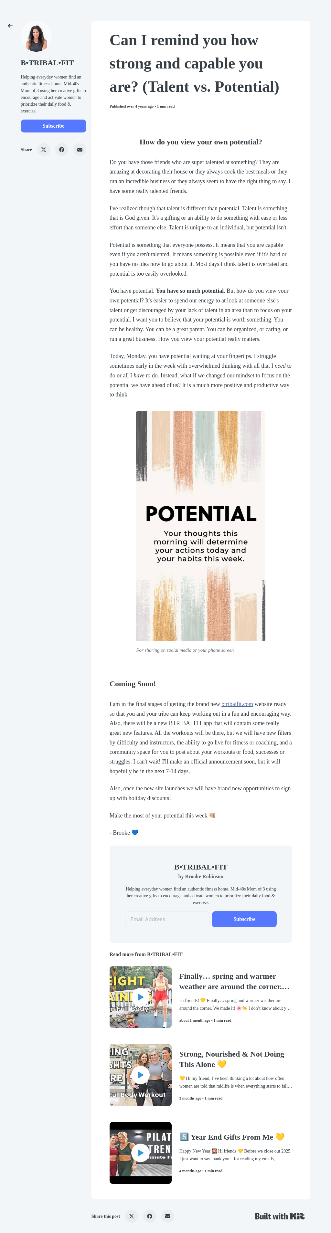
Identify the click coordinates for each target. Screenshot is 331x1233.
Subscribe (54, 126)
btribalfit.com (237, 704)
